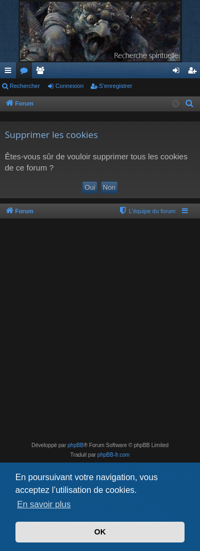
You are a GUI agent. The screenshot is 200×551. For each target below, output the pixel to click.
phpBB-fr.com (114, 455)
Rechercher (25, 86)
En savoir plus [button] (44, 504)
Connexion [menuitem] (178, 72)
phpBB (76, 445)
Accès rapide (10, 72)
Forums (26, 72)
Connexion (69, 86)
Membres (42, 72)
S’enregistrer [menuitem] (194, 72)
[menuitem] (190, 104)
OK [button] (100, 532)
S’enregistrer (115, 86)
